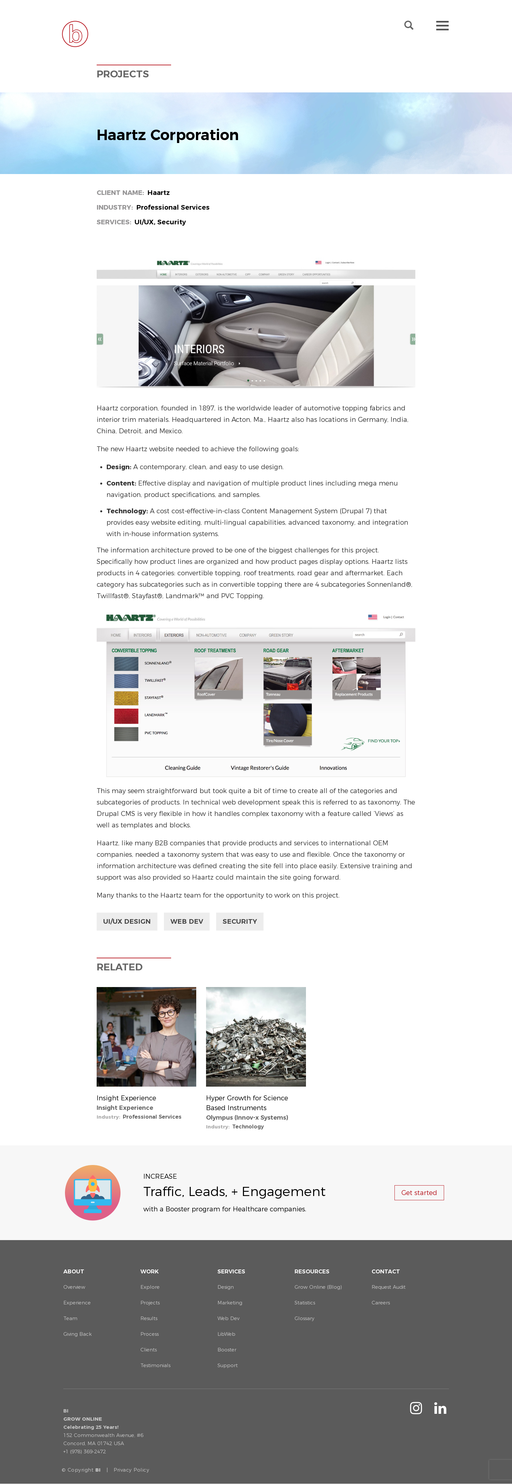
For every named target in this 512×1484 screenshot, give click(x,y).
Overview (74, 1287)
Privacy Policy (131, 1470)
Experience (77, 1303)
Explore (150, 1287)
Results (148, 1318)
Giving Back (77, 1334)
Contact (386, 1271)
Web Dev (186, 921)
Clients (148, 1350)
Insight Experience (126, 1098)
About (73, 1271)
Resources (312, 1271)
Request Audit (389, 1287)
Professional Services (152, 1117)
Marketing (229, 1303)
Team (70, 1318)
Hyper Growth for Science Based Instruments (247, 1103)
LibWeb (226, 1334)
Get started (419, 1193)
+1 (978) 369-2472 (84, 1451)
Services (231, 1271)
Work (149, 1271)
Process (149, 1334)
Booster (226, 1350)
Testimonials (155, 1365)
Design (225, 1287)
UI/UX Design (127, 921)
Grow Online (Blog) (318, 1287)
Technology (248, 1127)
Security (240, 921)
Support (227, 1365)
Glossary (304, 1318)
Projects (150, 1303)
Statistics (305, 1303)
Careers (381, 1303)
